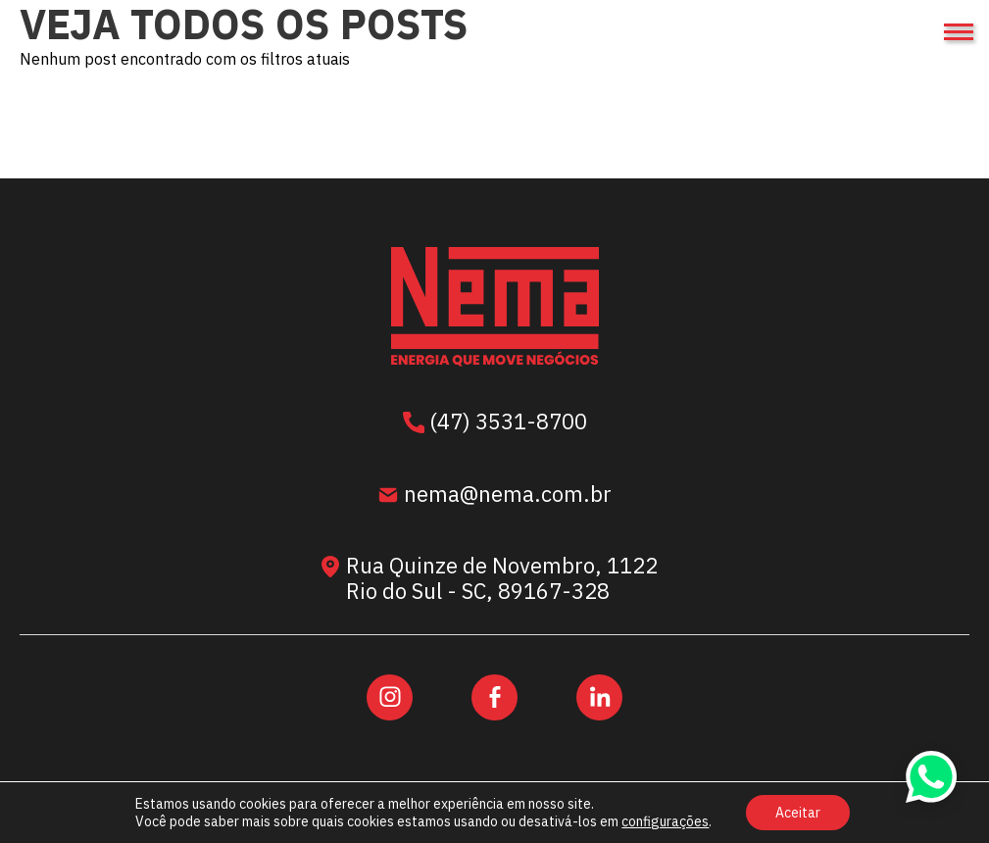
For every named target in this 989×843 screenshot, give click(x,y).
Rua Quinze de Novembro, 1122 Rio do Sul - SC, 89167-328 (491, 579)
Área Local (556, 824)
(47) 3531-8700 (495, 423)
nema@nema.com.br (494, 496)
